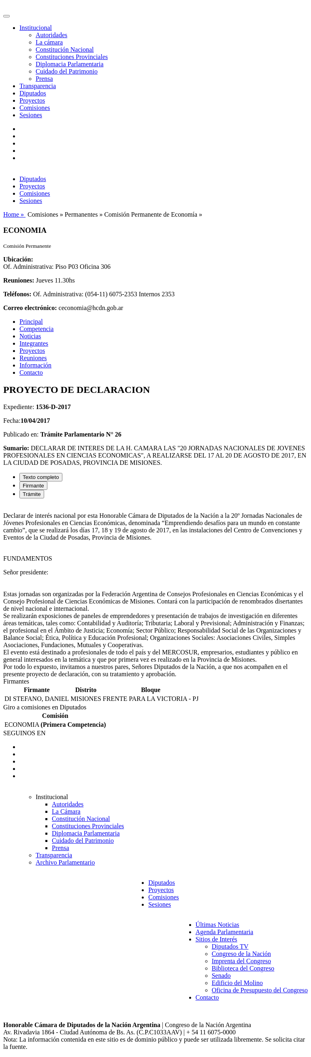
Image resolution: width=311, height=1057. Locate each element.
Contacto (31, 372)
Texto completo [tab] (41, 477)
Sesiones (30, 115)
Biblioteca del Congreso (243, 968)
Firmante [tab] (33, 486)
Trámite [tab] (32, 494)
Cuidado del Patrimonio (67, 71)
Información (35, 365)
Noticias (30, 336)
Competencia (36, 328)
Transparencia (37, 85)
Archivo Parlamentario (65, 862)
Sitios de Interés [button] (216, 939)
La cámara (49, 42)
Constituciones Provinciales (72, 56)
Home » (14, 214)
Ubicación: (18, 259)
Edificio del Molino (237, 982)
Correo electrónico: (30, 307)
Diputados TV (230, 946)
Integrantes (33, 343)
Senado (221, 975)
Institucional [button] (35, 27)
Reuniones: (18, 280)
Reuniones (33, 357)
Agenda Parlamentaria (224, 931)
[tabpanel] (155, 591)
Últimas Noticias (217, 924)
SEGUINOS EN (24, 733)
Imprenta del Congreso (241, 961)
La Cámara (66, 811)
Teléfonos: (17, 294)
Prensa (44, 78)
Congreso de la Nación (241, 953)
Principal (31, 321)
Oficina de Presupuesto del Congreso (260, 990)
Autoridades (51, 35)
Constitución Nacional (65, 49)
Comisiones (34, 107)
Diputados (32, 93)
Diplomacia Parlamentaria (69, 64)
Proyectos (32, 100)
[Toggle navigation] (6, 16)
